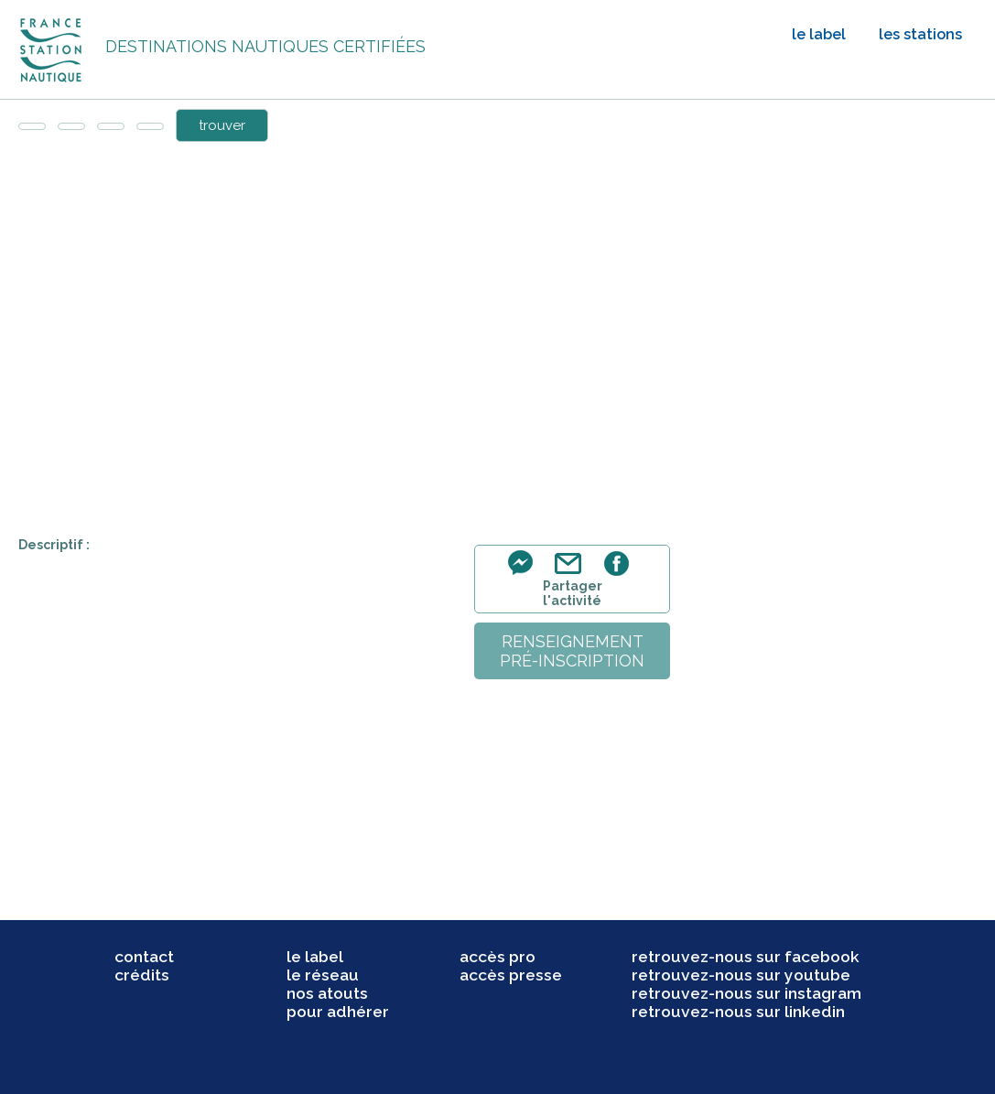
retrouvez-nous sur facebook (746, 957)
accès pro (497, 957)
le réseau (323, 975)
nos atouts (327, 993)
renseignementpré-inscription (572, 651)
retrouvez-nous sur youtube (741, 975)
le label (819, 34)
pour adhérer (338, 1011)
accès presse (511, 975)
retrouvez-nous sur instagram (746, 993)
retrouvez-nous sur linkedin (738, 1011)
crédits (141, 975)
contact (144, 957)
